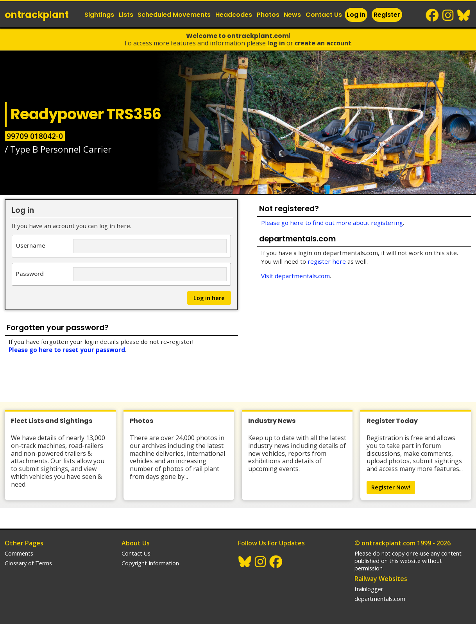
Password (30, 273)
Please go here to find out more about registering (332, 223)
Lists (126, 14)
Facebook (433, 15)
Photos (268, 14)
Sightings (99, 14)
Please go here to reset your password (67, 350)
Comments (19, 553)
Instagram (448, 15)
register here (327, 261)
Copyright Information (150, 563)
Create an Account (323, 43)
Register (387, 14)
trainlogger (368, 589)
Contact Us (324, 14)
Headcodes (233, 14)
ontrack (37, 14)
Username (30, 245)
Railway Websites (380, 578)
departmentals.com (379, 598)
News (292, 14)
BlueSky (464, 15)
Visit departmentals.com (295, 276)
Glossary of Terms (28, 563)
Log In (356, 14)
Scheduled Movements (174, 14)
